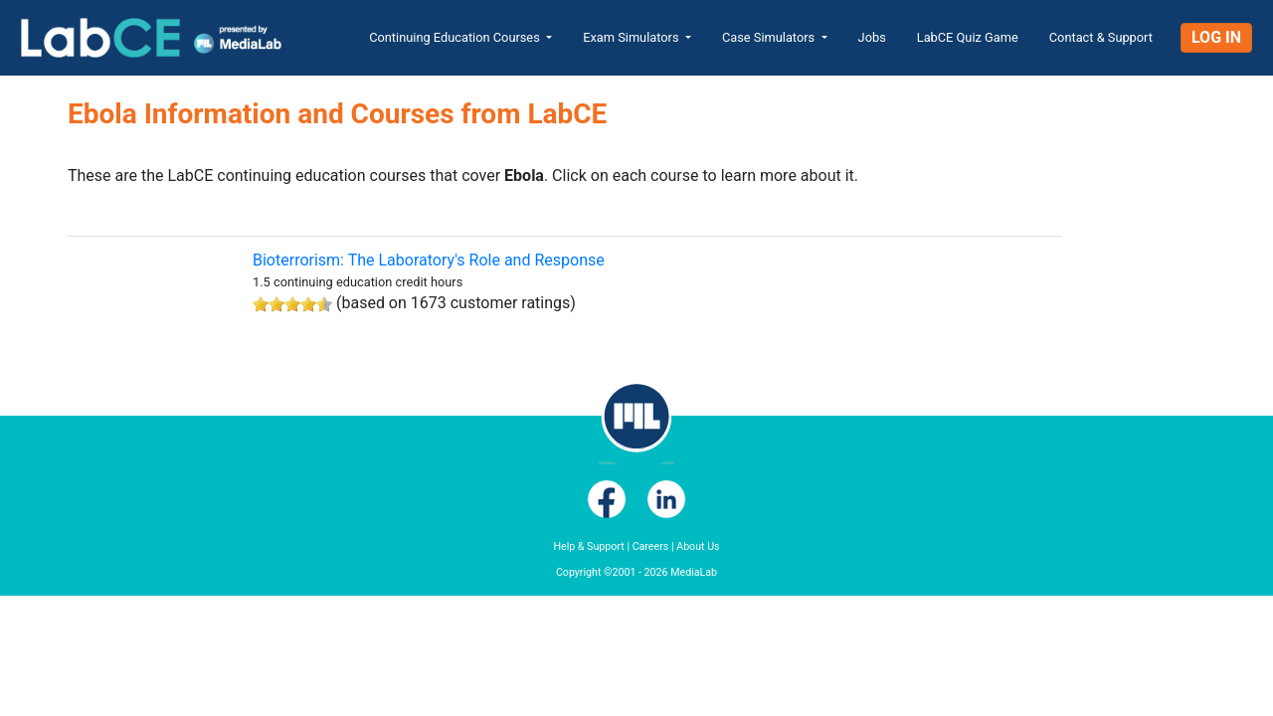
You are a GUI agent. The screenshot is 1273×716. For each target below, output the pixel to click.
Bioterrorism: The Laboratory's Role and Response (429, 260)
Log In (1216, 37)
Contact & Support (1101, 37)
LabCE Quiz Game (967, 37)
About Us (697, 546)
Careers (651, 546)
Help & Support (588, 546)
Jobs (872, 37)
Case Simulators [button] (770, 37)
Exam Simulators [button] (632, 37)
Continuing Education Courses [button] (456, 37)
